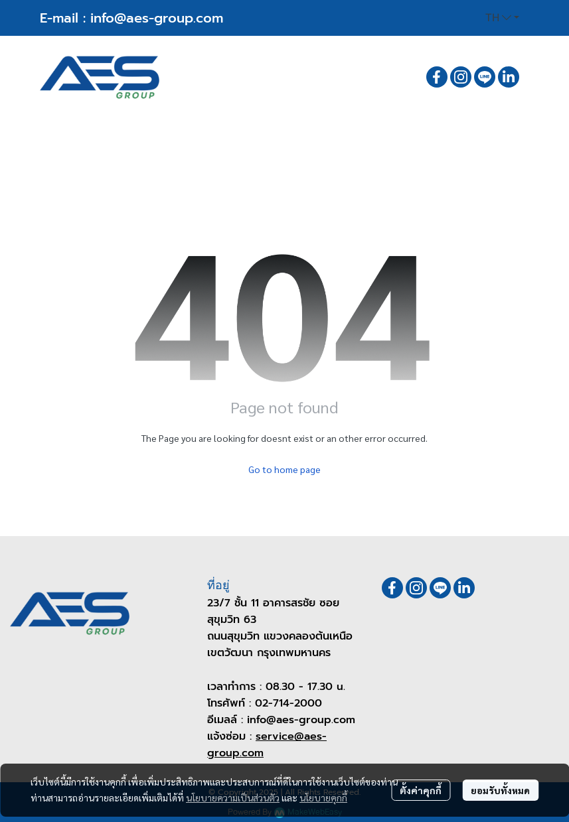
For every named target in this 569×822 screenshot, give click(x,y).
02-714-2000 (288, 703)
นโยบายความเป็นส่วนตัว (233, 797)
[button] (502, 18)
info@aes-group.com (156, 18)
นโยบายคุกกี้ (323, 797)
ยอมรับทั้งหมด (500, 790)
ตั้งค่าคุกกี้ (421, 790)
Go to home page (284, 469)
